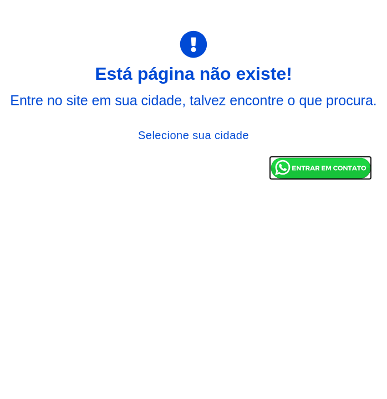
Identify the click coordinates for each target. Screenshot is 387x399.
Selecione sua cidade (193, 135)
